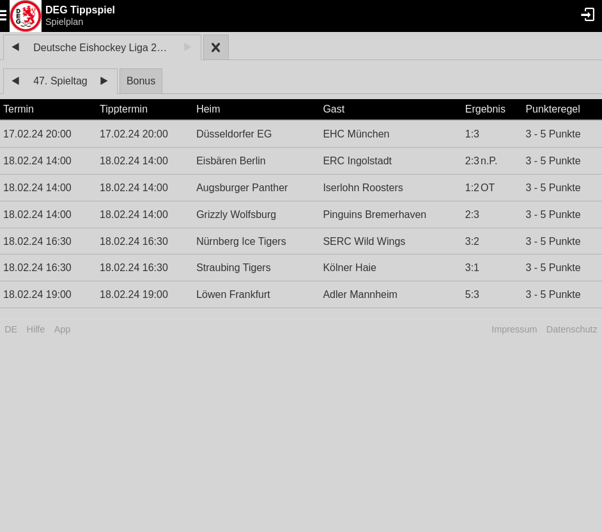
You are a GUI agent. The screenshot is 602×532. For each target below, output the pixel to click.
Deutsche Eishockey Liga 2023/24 (104, 47)
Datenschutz (572, 329)
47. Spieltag (60, 80)
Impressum (514, 329)
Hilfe (36, 329)
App (62, 329)
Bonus (141, 80)
